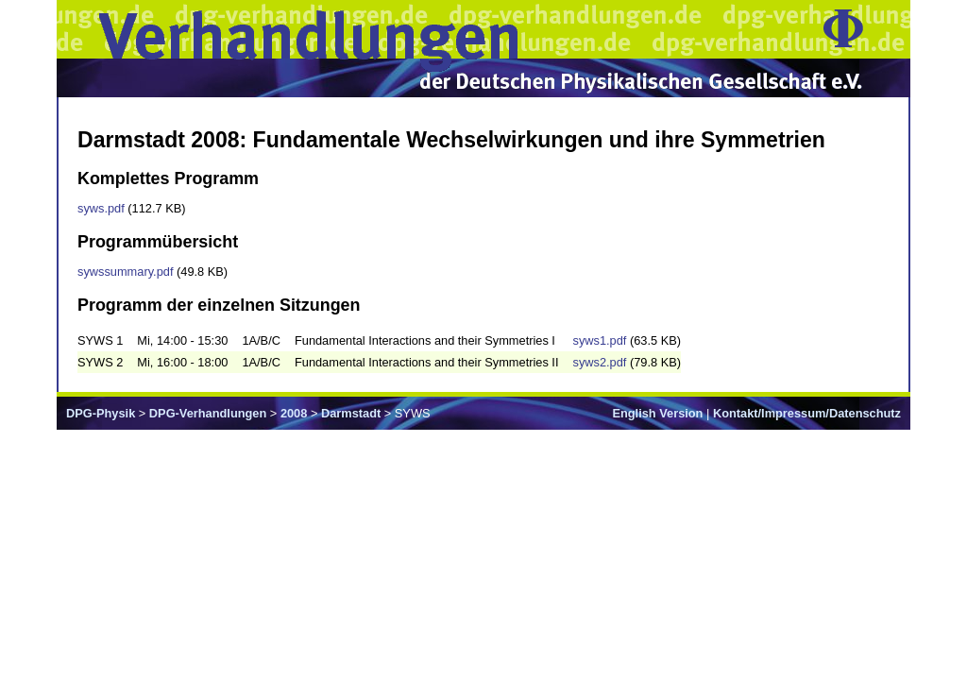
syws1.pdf (599, 340)
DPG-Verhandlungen (207, 413)
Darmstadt (351, 413)
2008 (293, 413)
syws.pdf (101, 208)
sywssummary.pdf (125, 271)
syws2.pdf (599, 362)
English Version (657, 413)
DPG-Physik (100, 413)
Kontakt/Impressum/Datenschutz (807, 413)
